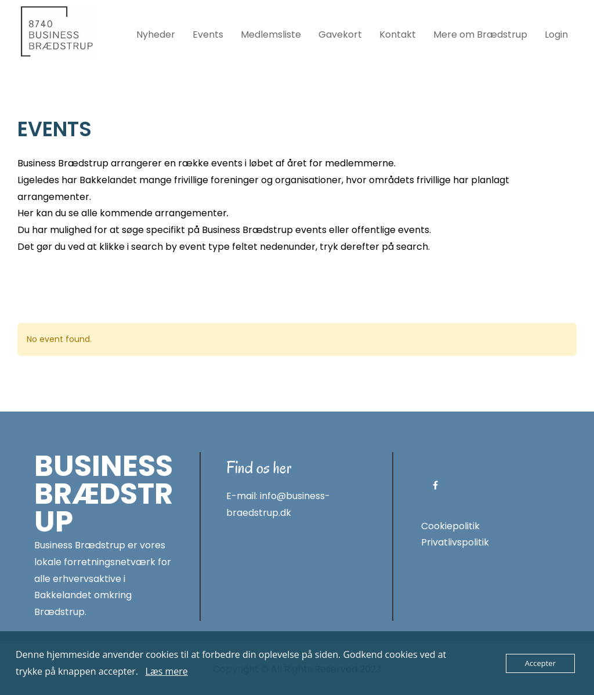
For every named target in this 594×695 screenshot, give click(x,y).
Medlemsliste (271, 34)
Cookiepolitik (450, 526)
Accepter (540, 663)
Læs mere (167, 671)
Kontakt (397, 34)
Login (556, 34)
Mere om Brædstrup (480, 34)
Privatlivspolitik (455, 542)
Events (208, 34)
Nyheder (155, 34)
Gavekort (340, 34)
